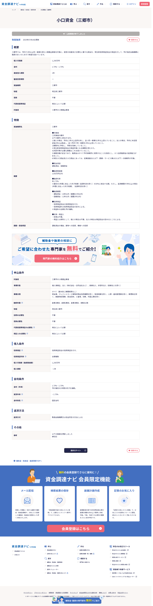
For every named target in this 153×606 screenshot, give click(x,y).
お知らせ (17, 555)
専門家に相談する (85, 562)
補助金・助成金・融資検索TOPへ (29, 461)
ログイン (132, 4)
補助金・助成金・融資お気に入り (56, 573)
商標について (103, 592)
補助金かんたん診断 (53, 566)
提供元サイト (76, 450)
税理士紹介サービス (118, 557)
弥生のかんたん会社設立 (119, 550)
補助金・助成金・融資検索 (28, 10)
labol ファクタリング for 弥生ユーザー (123, 576)
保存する (134, 39)
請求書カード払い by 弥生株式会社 (122, 573)
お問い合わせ (112, 592)
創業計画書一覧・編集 (86, 554)
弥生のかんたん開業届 (118, 554)
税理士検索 (115, 561)
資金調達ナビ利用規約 (62, 592)
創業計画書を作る (85, 550)
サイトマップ (74, 592)
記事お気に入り (51, 554)
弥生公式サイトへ (123, 592)
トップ (14, 10)
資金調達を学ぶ (51, 550)
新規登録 (144, 4)
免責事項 (51, 592)
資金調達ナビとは (58, 4)
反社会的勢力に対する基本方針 (88, 592)
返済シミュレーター (53, 569)
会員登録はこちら (82, 528)
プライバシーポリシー (40, 592)
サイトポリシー (28, 592)
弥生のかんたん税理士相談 (119, 564)
